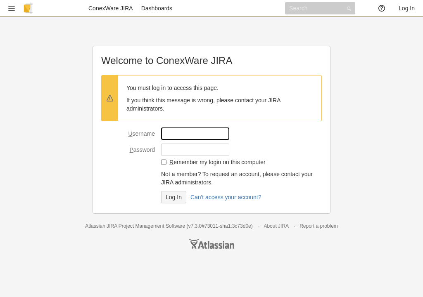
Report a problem (318, 226)
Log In (407, 8)
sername (141, 133)
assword (142, 149)
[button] (11, 8)
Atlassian (211, 244)
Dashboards (157, 8)
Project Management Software (152, 226)
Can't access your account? (225, 197)
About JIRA (276, 226)
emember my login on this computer (217, 162)
